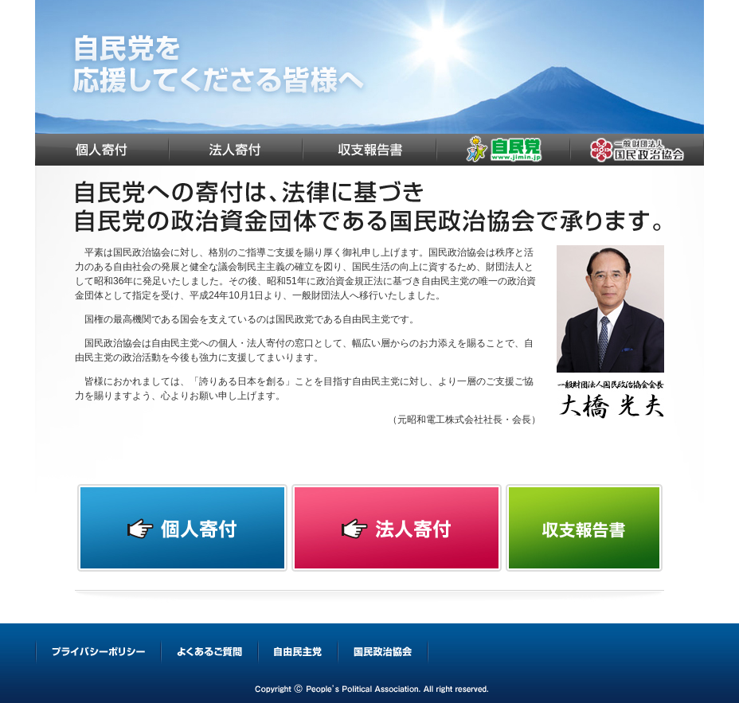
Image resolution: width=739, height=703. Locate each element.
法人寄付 (236, 150)
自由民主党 (503, 150)
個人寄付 (102, 150)
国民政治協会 (637, 150)
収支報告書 (369, 150)
